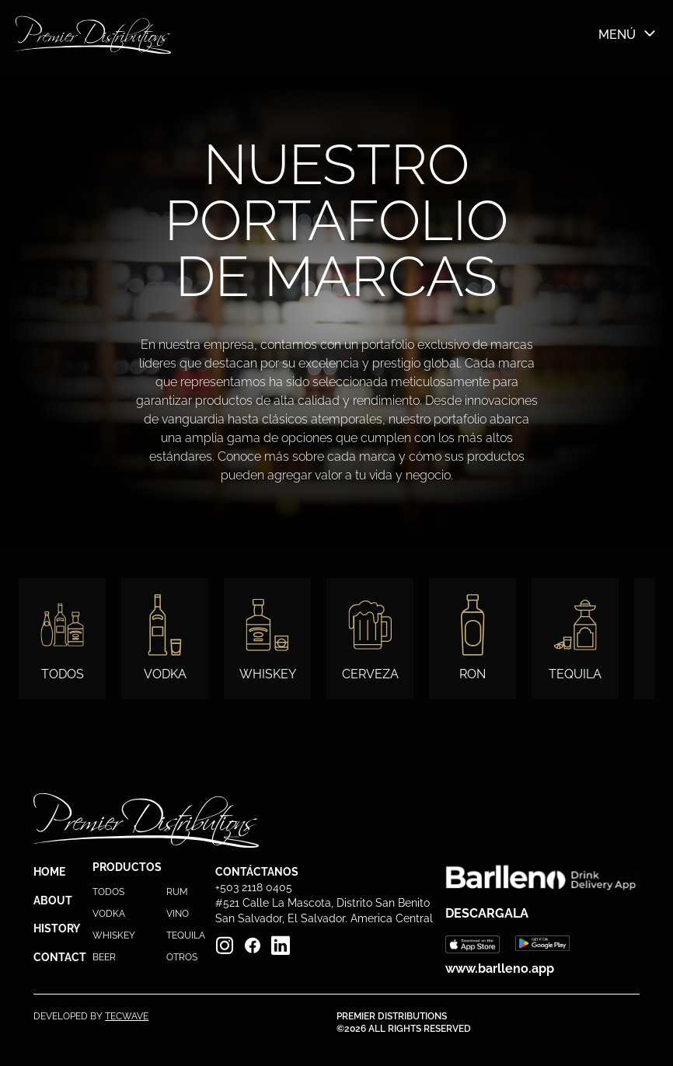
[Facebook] (252, 945)
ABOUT (52, 900)
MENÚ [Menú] (627, 34)
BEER (104, 957)
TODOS (108, 892)
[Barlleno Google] (542, 944)
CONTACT (59, 957)
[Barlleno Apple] (472, 944)
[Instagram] (224, 945)
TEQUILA (185, 935)
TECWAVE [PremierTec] (126, 1016)
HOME (49, 872)
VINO (177, 913)
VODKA (108, 913)
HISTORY (56, 928)
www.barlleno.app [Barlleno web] (499, 968)
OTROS (181, 957)
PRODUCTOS (127, 867)
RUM (177, 892)
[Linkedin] (280, 945)
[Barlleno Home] (93, 35)
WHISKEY (113, 935)
